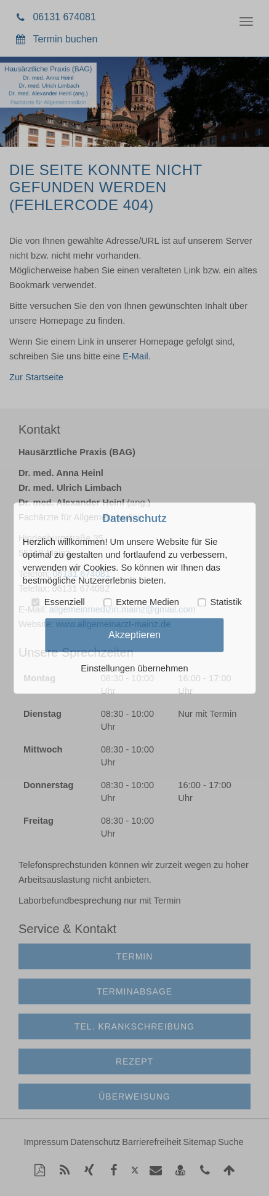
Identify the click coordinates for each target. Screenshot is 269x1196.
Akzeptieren (134, 634)
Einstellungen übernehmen (134, 668)
